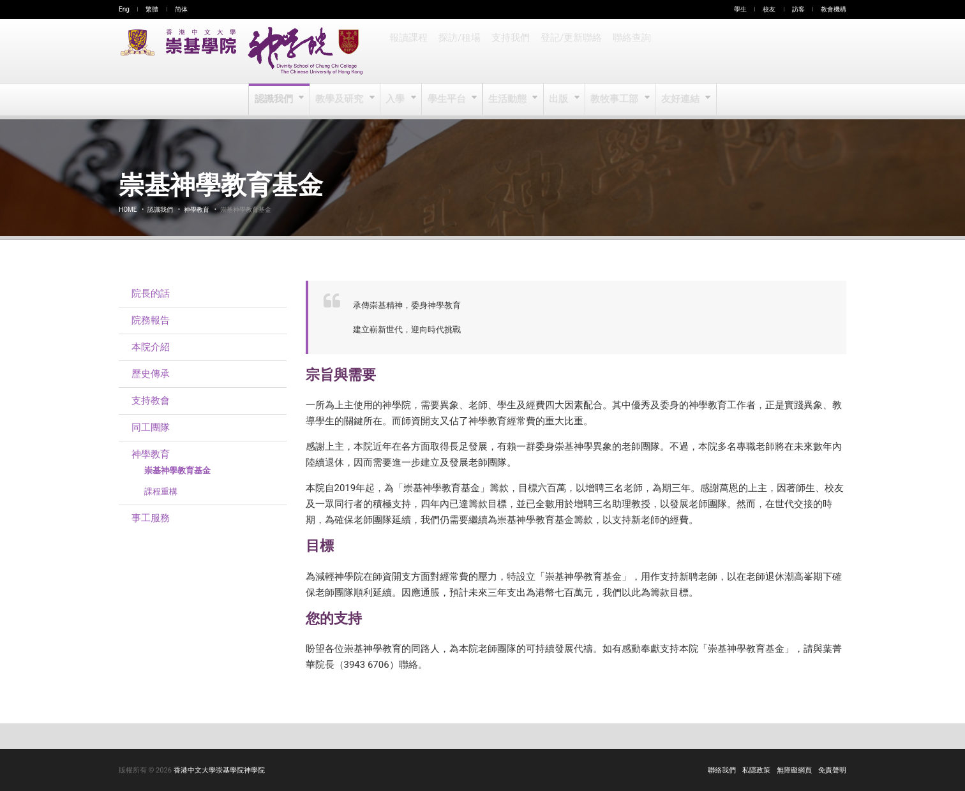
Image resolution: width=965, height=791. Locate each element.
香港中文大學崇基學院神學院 (219, 770)
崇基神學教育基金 (177, 470)
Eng (124, 9)
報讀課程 (408, 51)
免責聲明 (832, 770)
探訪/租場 (459, 51)
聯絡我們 (722, 770)
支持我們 (509, 51)
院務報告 (150, 320)
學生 (740, 9)
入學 (397, 99)
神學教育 (196, 209)
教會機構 (833, 9)
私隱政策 (756, 770)
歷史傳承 (150, 374)
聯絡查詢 (628, 51)
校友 (769, 9)
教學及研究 (341, 99)
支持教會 (150, 400)
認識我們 (276, 99)
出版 (559, 99)
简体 (181, 9)
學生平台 (448, 99)
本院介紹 (150, 347)
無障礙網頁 (794, 770)
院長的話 (150, 293)
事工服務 (150, 518)
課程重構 (160, 491)
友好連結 (679, 99)
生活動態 (508, 99)
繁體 (152, 9)
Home (128, 209)
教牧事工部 (615, 99)
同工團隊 (150, 427)
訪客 (798, 9)
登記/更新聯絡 (568, 51)
